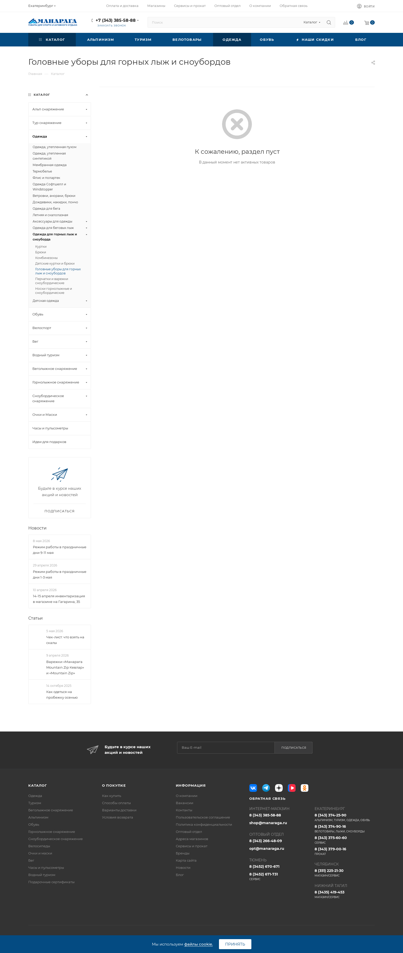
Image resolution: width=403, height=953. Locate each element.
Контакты (184, 810)
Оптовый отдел (189, 832)
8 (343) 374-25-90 (345, 817)
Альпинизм (38, 817)
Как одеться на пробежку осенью (62, 694)
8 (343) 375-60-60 (345, 840)
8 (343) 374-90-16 (345, 828)
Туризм (34, 803)
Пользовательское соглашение (203, 817)
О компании (186, 796)
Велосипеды (39, 846)
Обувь (33, 824)
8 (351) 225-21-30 (345, 873)
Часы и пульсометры (46, 867)
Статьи (35, 618)
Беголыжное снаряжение (50, 810)
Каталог (37, 785)
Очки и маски (40, 853)
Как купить (111, 796)
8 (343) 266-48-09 (265, 841)
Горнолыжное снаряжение (51, 832)
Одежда (35, 796)
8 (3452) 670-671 (264, 866)
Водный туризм (41, 875)
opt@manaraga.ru (266, 848)
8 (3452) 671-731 (279, 876)
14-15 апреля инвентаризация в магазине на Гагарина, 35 (59, 599)
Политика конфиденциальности (204, 824)
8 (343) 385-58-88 (265, 815)
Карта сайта (186, 860)
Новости (37, 528)
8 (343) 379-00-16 (345, 851)
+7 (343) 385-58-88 (116, 20)
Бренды (182, 853)
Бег (31, 860)
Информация (191, 785)
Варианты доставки (119, 810)
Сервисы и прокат (191, 846)
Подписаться (293, 747)
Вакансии (184, 803)
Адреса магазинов (192, 839)
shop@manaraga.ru (268, 823)
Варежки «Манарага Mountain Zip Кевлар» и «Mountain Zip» (65, 667)
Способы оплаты (116, 803)
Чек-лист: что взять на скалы (65, 640)
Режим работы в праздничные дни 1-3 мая (59, 574)
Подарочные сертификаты (51, 882)
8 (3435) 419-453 (345, 894)
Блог (180, 875)
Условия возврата (117, 817)
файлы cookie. (198, 944)
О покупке (114, 785)
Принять (235, 944)
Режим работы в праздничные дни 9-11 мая (59, 550)
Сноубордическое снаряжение (55, 839)
